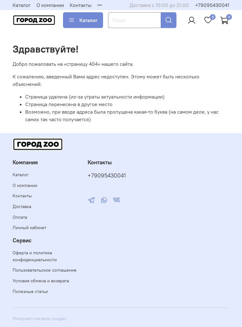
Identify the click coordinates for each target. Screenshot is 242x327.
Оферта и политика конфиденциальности (35, 256)
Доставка (22, 206)
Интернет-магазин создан (39, 318)
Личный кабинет (29, 227)
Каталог (22, 5)
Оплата (20, 217)
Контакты (80, 5)
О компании (50, 5)
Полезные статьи (30, 291)
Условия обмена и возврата (41, 281)
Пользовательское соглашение (45, 270)
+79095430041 (212, 5)
